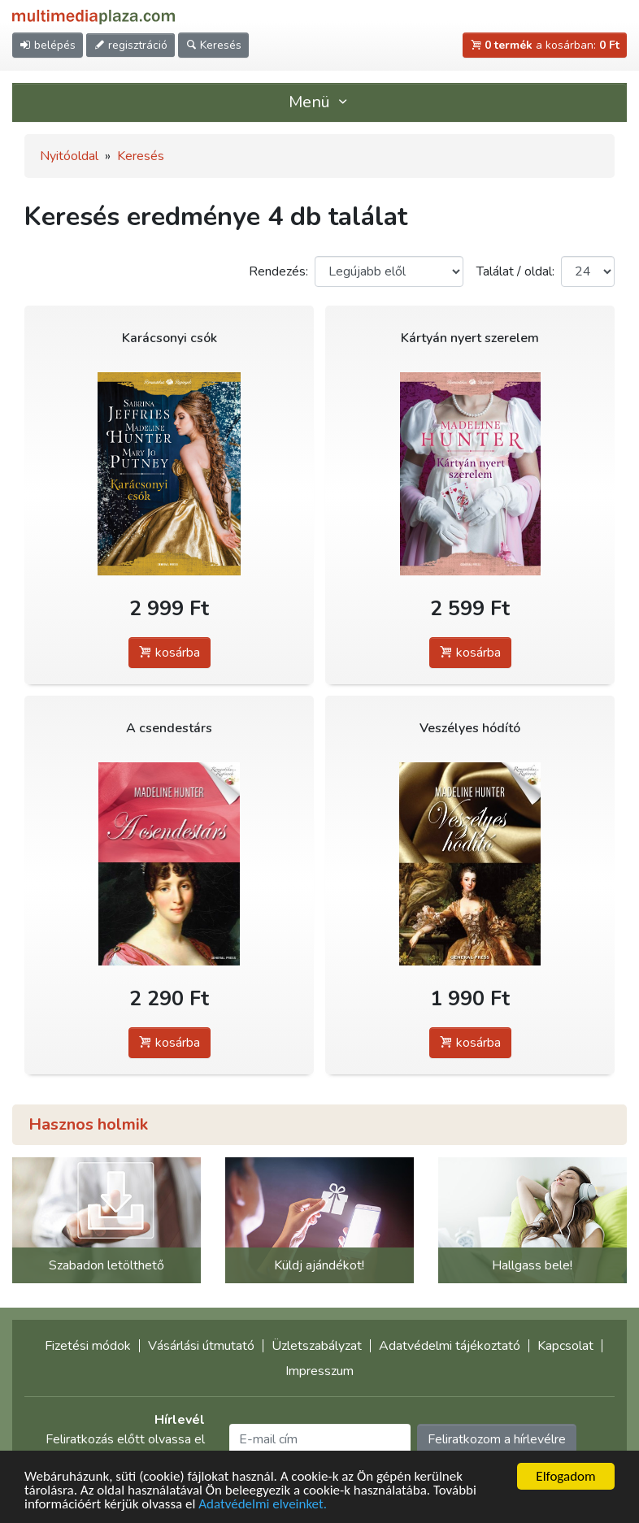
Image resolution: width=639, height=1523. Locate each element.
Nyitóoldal (69, 156)
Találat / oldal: (515, 271)
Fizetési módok (88, 1346)
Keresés (140, 156)
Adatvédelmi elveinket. (262, 1504)
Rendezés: (278, 271)
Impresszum (319, 1371)
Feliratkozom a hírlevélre (497, 1439)
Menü (319, 102)
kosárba (169, 653)
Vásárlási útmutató (201, 1346)
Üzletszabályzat (317, 1346)
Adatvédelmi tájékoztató (449, 1346)
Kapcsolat (565, 1346)
